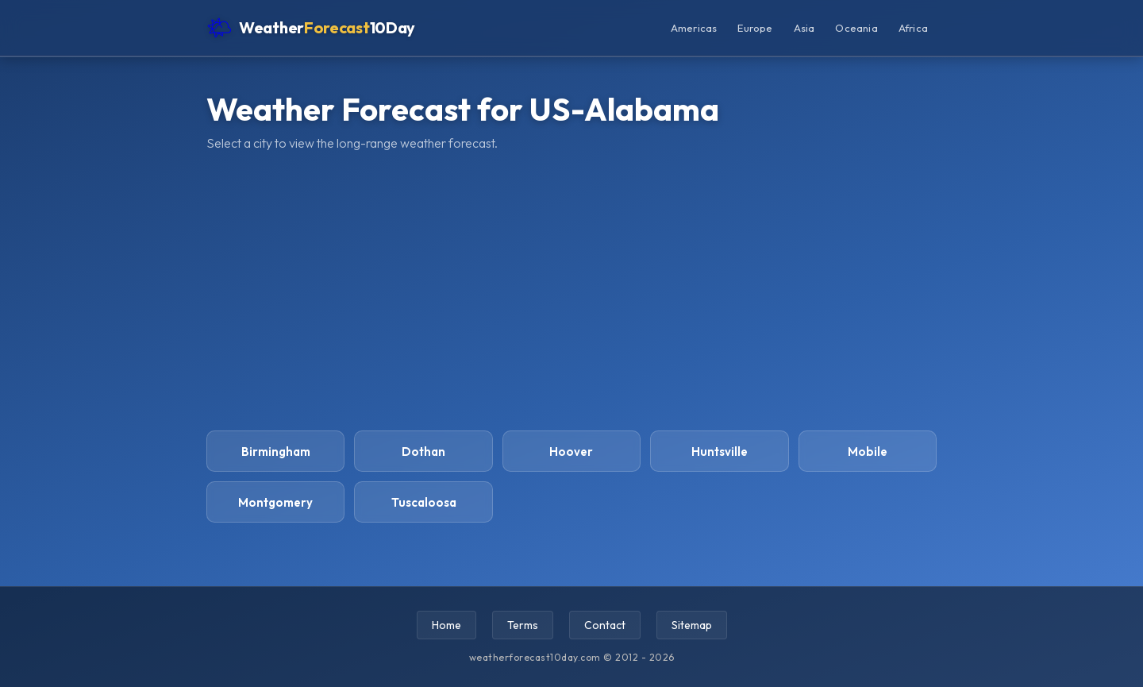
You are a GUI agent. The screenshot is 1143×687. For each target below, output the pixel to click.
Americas (694, 27)
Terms (522, 625)
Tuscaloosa (423, 502)
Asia (804, 27)
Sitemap (692, 625)
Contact (604, 625)
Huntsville (719, 451)
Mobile (867, 451)
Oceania (856, 27)
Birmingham (275, 451)
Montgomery (275, 502)
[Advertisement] (571, 290)
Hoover (571, 451)
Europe (754, 27)
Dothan (423, 451)
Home (446, 625)
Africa (913, 27)
